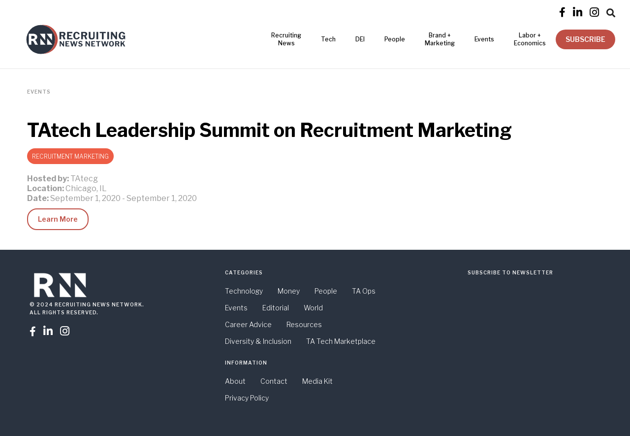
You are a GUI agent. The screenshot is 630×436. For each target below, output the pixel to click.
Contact (273, 381)
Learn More (58, 219)
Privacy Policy (247, 398)
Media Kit (317, 381)
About (235, 381)
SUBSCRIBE (585, 39)
